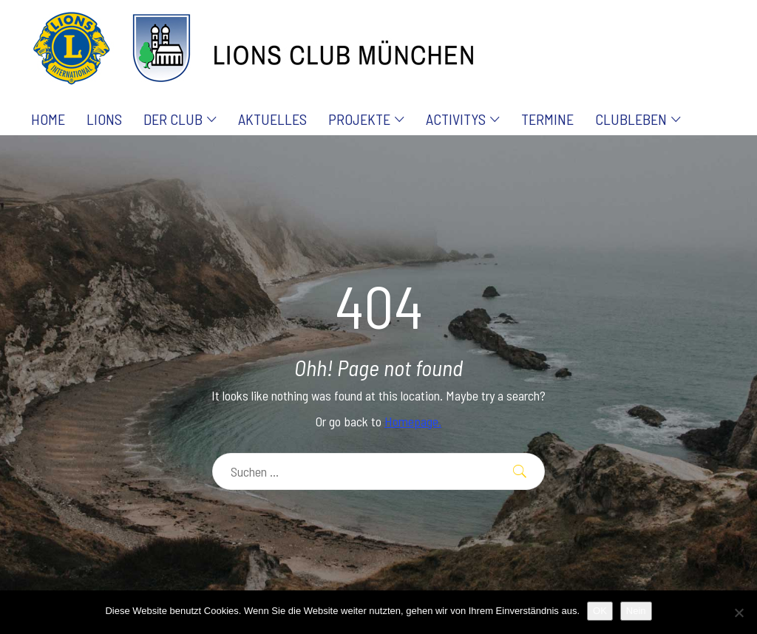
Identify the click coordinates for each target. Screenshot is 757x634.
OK (600, 610)
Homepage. (412, 421)
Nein (636, 610)
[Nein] (738, 612)
